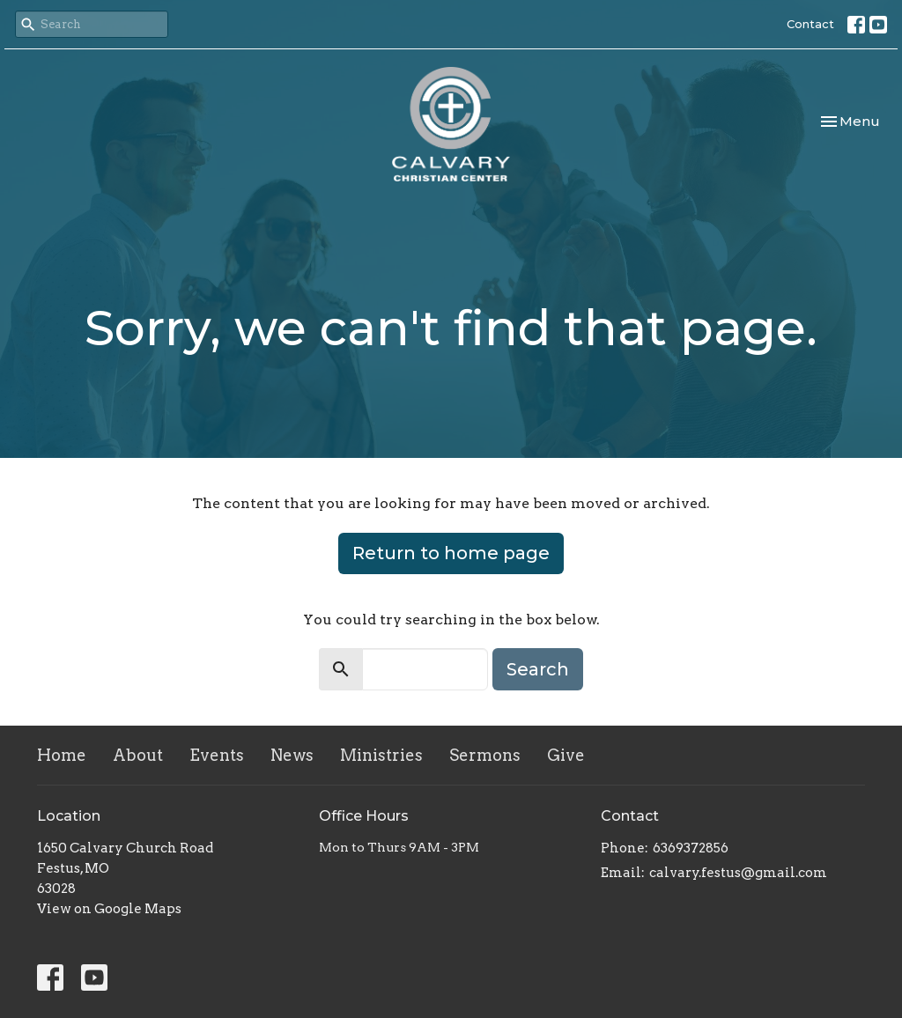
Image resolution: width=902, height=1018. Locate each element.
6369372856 (690, 848)
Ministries (381, 755)
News (292, 755)
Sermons (485, 755)
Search (537, 669)
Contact (810, 24)
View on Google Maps (109, 909)
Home (61, 755)
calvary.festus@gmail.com (738, 873)
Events (216, 755)
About (138, 755)
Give (566, 755)
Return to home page (451, 553)
